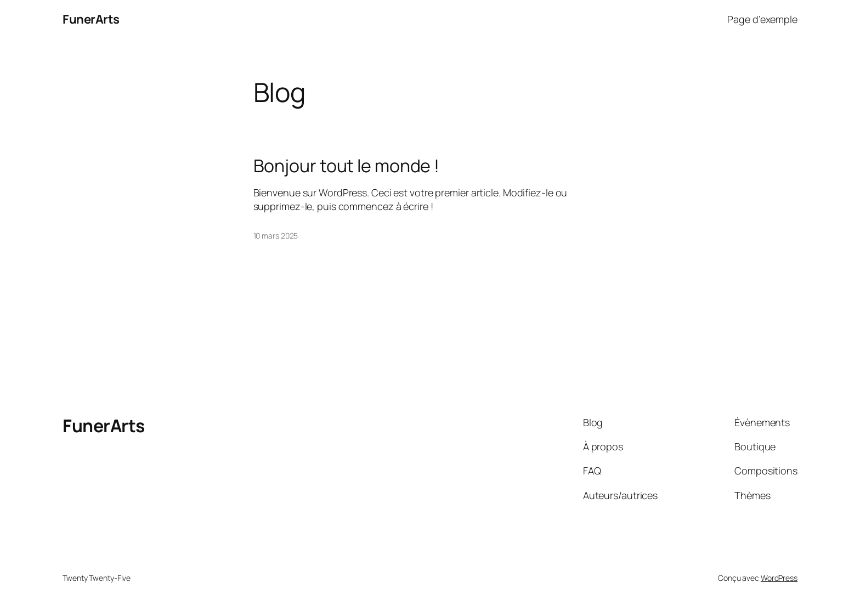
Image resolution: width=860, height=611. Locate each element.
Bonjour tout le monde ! (346, 166)
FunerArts (91, 19)
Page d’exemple (762, 19)
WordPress (779, 578)
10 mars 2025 (275, 235)
